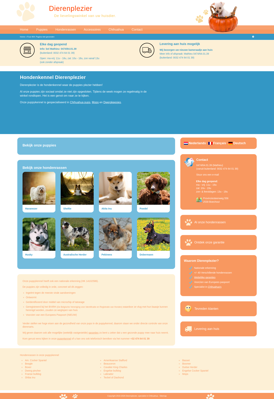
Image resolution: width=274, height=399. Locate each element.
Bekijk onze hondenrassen (45, 168)
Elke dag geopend (53, 44)
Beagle (29, 363)
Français (219, 143)
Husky (29, 254)
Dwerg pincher (33, 370)
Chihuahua (116, 29)
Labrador (108, 374)
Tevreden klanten (206, 308)
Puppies (42, 29)
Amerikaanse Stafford (115, 360)
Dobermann (146, 254)
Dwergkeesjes (112, 102)
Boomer (186, 363)
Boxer (28, 367)
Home (24, 29)
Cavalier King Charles (115, 367)
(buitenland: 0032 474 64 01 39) (57, 52)
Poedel (144, 208)
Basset (186, 360)
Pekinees (107, 254)
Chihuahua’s (215, 286)
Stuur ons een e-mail (207, 174)
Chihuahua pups (80, 102)
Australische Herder (74, 254)
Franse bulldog (33, 374)
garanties (93, 332)
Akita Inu (107, 208)
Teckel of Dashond (114, 377)
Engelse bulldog (112, 370)
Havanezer (31, 208)
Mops (95, 102)
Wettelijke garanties (204, 277)
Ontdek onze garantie (209, 242)
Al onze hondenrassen (210, 222)
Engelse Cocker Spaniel (195, 370)
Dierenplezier (70, 8)
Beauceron (110, 363)
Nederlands (197, 143)
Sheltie (67, 208)
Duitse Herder (189, 367)
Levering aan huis (206, 329)
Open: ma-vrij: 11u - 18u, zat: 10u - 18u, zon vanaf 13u (69, 58)
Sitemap (163, 396)
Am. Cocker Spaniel (36, 360)
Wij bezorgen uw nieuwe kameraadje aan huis (186, 49)
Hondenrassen (65, 29)
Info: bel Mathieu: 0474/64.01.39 (58, 48)
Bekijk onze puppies (39, 145)
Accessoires (92, 29)
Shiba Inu (30, 377)
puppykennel (64, 338)
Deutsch (239, 143)
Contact (137, 29)
